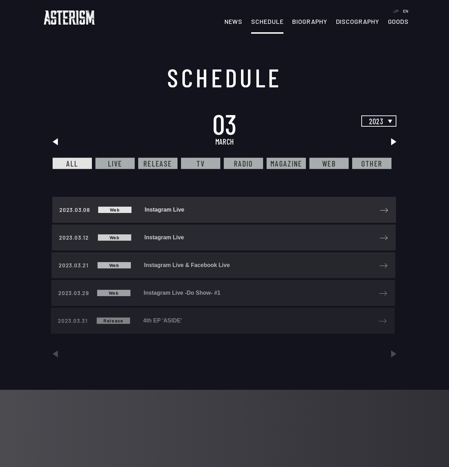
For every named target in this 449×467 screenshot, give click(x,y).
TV (200, 163)
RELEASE (157, 163)
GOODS (398, 21)
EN (406, 10)
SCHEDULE (267, 21)
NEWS (233, 21)
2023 (376, 121)
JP (396, 10)
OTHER (371, 163)
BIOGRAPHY (309, 21)
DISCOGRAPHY (357, 21)
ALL (72, 163)
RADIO (243, 163)
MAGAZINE (286, 163)
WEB (329, 163)
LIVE (115, 163)
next (392, 141)
